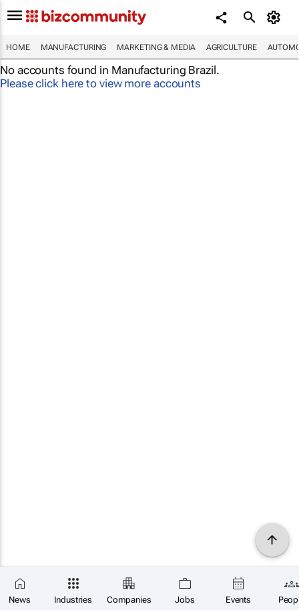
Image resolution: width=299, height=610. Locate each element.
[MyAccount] (276, 17)
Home (18, 47)
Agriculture (231, 47)
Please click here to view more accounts (100, 83)
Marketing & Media (156, 47)
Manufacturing (74, 47)
